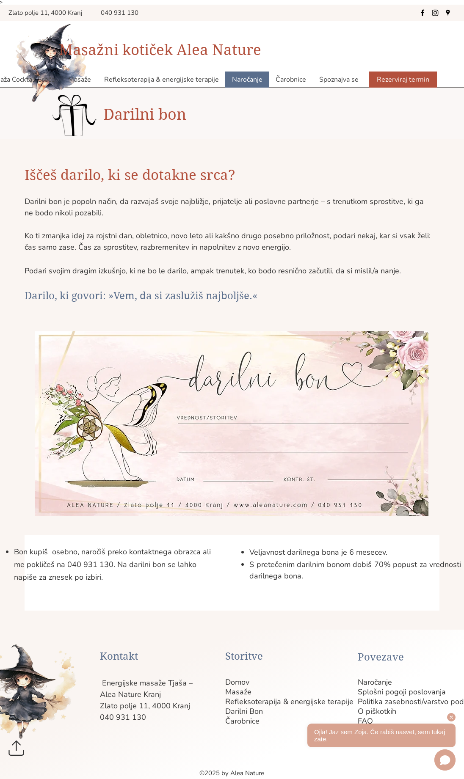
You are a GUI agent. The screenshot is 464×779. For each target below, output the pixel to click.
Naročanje (373, 682)
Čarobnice (240, 721)
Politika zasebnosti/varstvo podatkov (373, 702)
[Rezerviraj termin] (403, 80)
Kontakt (119, 656)
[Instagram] (435, 12)
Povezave (381, 657)
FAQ (365, 721)
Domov (237, 682)
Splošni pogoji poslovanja (373, 692)
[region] (229, 425)
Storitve (244, 656)
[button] (338, 80)
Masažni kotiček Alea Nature (160, 50)
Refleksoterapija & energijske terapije (240, 702)
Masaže (238, 692)
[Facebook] (422, 12)
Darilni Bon (240, 711)
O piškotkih (373, 711)
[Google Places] (448, 12)
